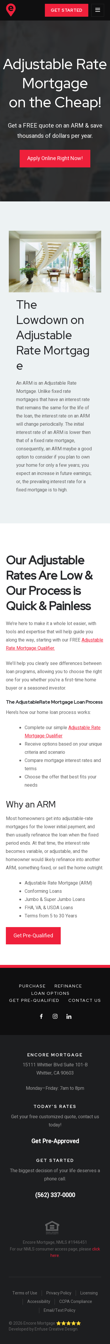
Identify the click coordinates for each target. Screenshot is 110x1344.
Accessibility (38, 1302)
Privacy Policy (58, 1293)
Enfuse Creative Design (56, 1329)
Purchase (32, 986)
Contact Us (84, 1000)
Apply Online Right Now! (55, 158)
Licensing (89, 1293)
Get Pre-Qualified (33, 936)
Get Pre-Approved (55, 1141)
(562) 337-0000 (55, 1195)
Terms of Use (24, 1293)
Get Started (66, 10)
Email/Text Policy (59, 1311)
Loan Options (50, 993)
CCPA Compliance (75, 1302)
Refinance (68, 986)
